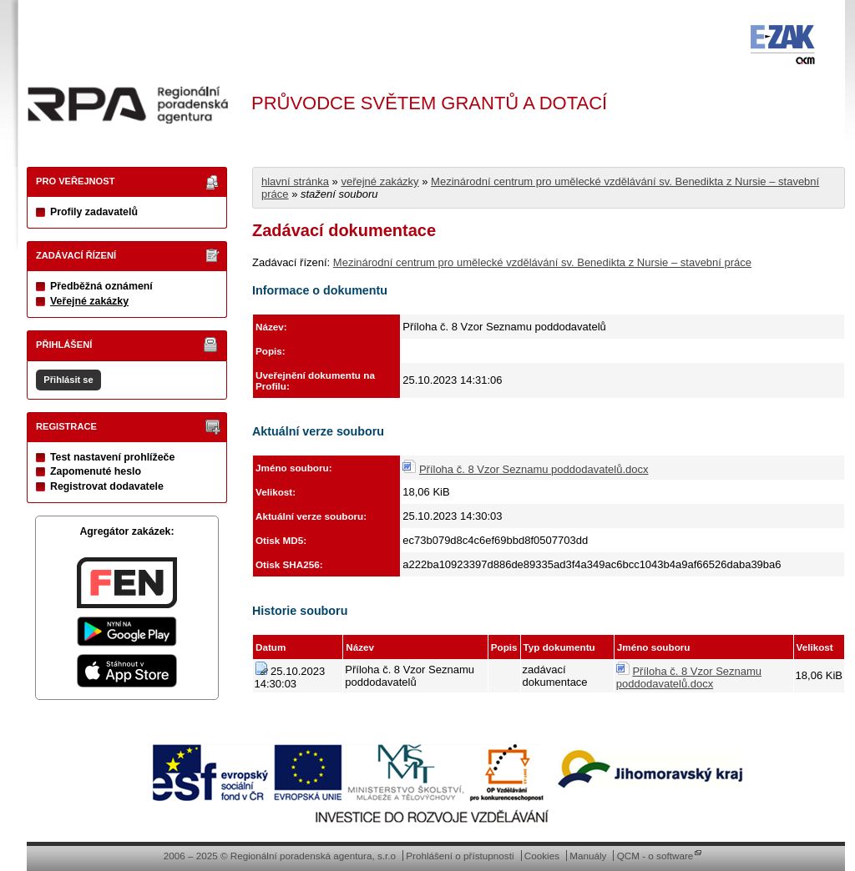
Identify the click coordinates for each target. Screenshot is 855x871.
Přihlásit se (68, 380)
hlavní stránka (295, 181)
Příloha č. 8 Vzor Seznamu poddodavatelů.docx (534, 469)
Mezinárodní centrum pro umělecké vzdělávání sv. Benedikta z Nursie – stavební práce (542, 262)
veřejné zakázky (379, 181)
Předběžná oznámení (101, 286)
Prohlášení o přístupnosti (460, 855)
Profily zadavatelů (94, 212)
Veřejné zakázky (89, 301)
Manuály (587, 855)
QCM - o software (655, 855)
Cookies (541, 855)
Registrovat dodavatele (107, 486)
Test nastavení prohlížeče (112, 457)
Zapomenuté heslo (95, 471)
